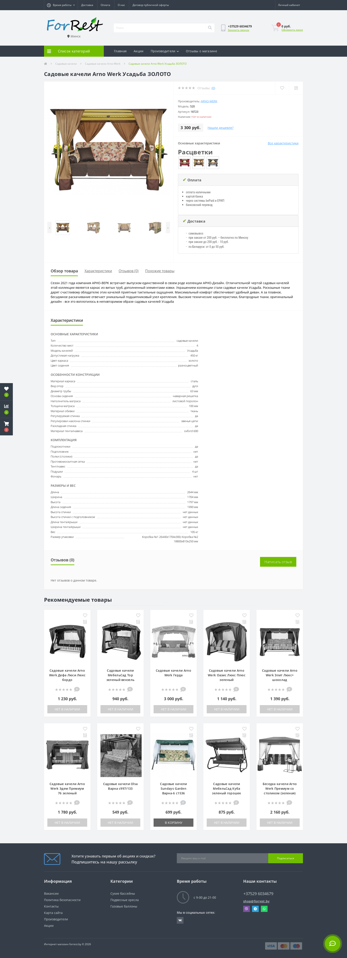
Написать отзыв (278, 561)
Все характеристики (283, 143)
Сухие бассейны (122, 893)
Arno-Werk (209, 101)
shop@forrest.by (256, 901)
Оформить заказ (292, 30)
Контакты (51, 906)
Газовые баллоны (123, 906)
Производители (165, 51)
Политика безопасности (62, 900)
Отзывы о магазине (201, 51)
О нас (121, 5)
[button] (61, 5)
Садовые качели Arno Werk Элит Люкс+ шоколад (279, 675)
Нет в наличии (67, 709)
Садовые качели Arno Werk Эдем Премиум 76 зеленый (67, 788)
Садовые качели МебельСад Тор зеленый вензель (120, 675)
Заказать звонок (238, 30)
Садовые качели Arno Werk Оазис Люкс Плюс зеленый (226, 675)
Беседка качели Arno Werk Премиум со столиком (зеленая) (280, 788)
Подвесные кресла (124, 900)
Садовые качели (66, 64)
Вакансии (51, 893)
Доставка (87, 5)
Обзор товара (64, 270)
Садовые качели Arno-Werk (102, 64)
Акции (139, 51)
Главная (120, 51)
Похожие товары (159, 270)
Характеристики (98, 270)
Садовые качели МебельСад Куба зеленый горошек (226, 788)
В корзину (173, 822)
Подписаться (285, 858)
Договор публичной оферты (151, 5)
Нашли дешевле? (220, 128)
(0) (213, 88)
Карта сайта (53, 913)
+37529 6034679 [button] (258, 893)
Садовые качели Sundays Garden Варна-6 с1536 (173, 788)
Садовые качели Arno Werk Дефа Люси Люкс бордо (67, 675)
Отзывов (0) (129, 270)
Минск (74, 36)
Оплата (105, 5)
